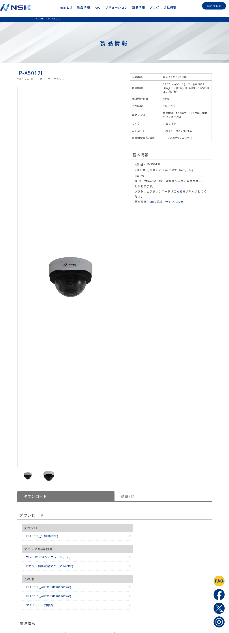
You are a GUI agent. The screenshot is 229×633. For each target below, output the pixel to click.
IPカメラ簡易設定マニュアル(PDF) (49, 566)
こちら (178, 191)
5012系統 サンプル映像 (166, 202)
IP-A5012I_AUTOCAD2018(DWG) (48, 596)
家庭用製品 (213, 5)
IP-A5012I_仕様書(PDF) (42, 536)
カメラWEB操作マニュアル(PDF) (48, 557)
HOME (40, 18)
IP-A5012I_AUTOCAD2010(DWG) (48, 587)
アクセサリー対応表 (39, 605)
